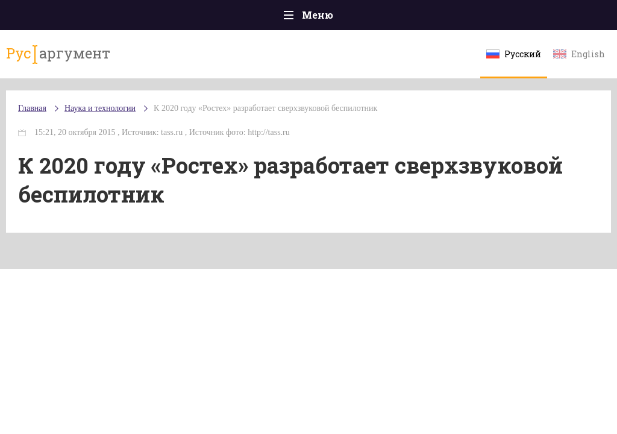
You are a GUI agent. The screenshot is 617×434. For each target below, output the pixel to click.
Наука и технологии (100, 108)
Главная (32, 108)
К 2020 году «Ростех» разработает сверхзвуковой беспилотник (265, 108)
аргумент (58, 53)
